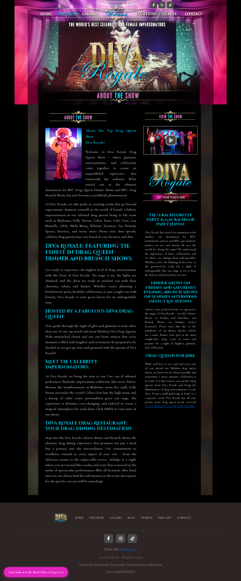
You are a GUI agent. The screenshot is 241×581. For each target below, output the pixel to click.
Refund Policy (102, 564)
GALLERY (115, 517)
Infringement (155, 564)
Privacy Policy (118, 564)
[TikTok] (170, 5)
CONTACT (184, 517)
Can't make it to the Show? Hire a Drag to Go (35, 572)
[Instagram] (162, 5)
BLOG (131, 517)
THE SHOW (96, 517)
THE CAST (164, 517)
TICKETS (146, 517)
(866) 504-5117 (128, 549)
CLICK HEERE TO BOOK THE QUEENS (169, 406)
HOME (79, 517)
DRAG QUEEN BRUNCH (120, 571)
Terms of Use (86, 564)
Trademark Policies (136, 564)
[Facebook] (153, 5)
